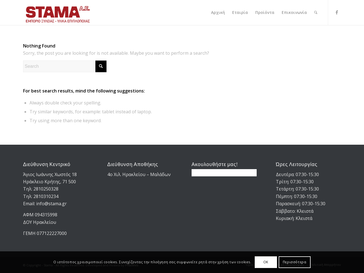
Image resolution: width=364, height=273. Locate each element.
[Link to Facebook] (337, 12)
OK (265, 262)
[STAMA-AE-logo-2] (58, 12)
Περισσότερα (294, 262)
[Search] (316, 12)
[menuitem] (218, 12)
